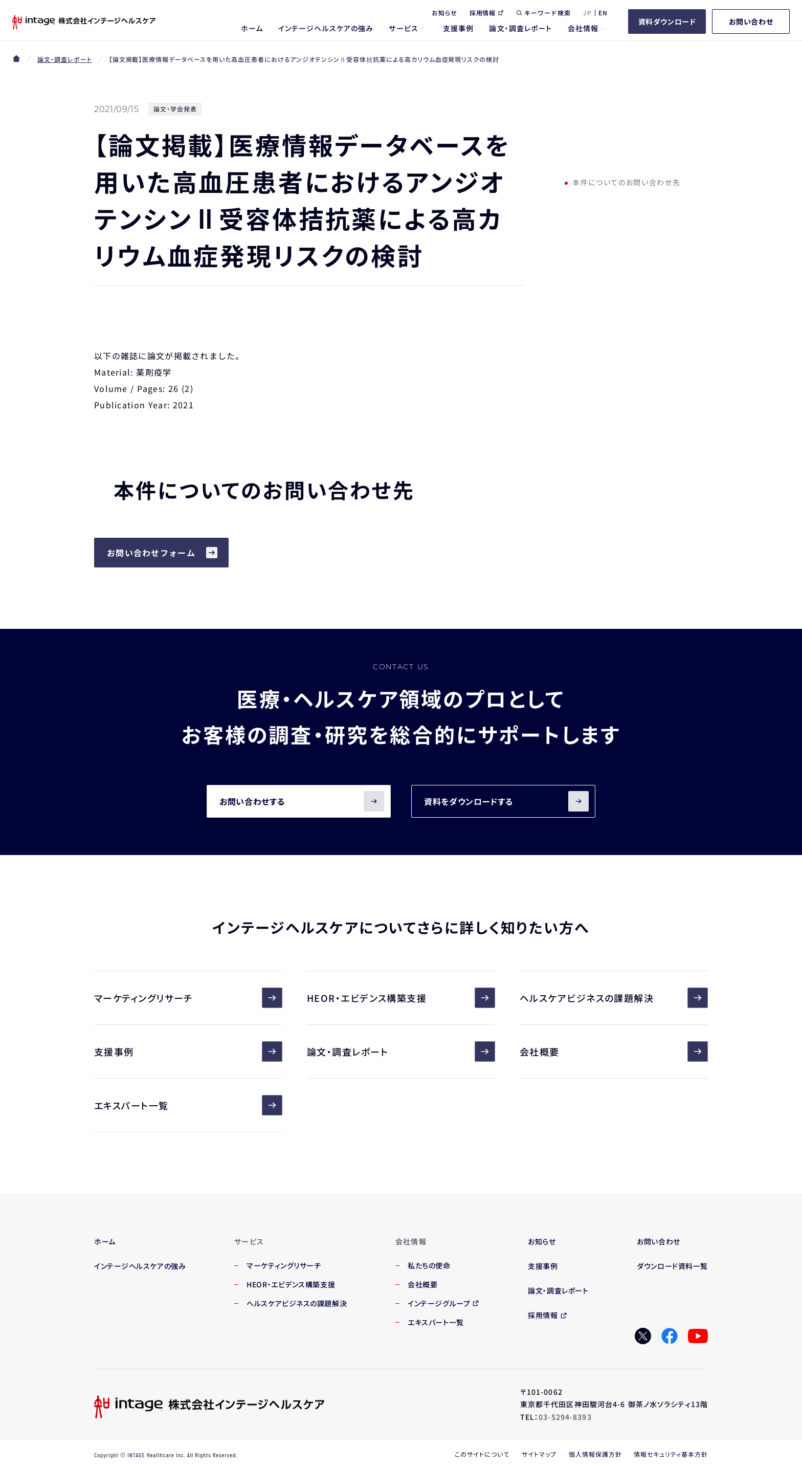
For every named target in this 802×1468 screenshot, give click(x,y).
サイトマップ (539, 1454)
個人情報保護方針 (595, 1454)
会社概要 (614, 1051)
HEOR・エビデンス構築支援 (401, 998)
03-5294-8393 (565, 1417)
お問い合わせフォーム (151, 552)
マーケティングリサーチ (188, 998)
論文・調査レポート (64, 59)
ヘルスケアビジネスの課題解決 (614, 998)
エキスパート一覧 (188, 1105)
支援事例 (188, 1051)
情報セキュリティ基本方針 (671, 1454)
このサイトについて (482, 1454)
